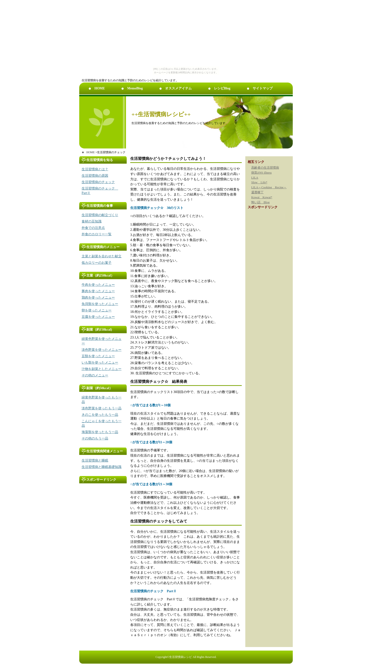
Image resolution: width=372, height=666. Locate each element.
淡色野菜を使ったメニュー (101, 350)
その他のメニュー (95, 375)
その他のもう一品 (95, 438)
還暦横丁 (257, 192)
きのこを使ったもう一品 (100, 414)
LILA (254, 177)
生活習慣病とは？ (95, 169)
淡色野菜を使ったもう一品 (101, 408)
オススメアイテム (178, 88)
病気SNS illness (261, 172)
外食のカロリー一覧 (97, 234)
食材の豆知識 (92, 221)
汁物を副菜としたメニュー (101, 369)
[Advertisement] (98, 494)
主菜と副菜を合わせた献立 (101, 256)
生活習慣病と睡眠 (95, 460)
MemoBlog (135, 88)
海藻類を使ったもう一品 (100, 432)
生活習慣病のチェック (98, 182)
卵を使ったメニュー (97, 310)
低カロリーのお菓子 (97, 262)
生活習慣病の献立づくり (100, 215)
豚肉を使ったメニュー (98, 291)
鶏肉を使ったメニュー (98, 297)
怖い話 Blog (260, 202)
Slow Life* (259, 182)
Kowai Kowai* (261, 197)
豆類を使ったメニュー (98, 356)
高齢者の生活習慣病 (265, 167)
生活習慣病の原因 (95, 175)
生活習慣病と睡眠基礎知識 (101, 467)
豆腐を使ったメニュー (98, 317)
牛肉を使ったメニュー (98, 285)
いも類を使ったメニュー (100, 362)
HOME (99, 88)
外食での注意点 (93, 228)
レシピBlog (222, 88)
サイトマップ (263, 88)
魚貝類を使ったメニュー (100, 304)
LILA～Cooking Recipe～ (269, 187)
